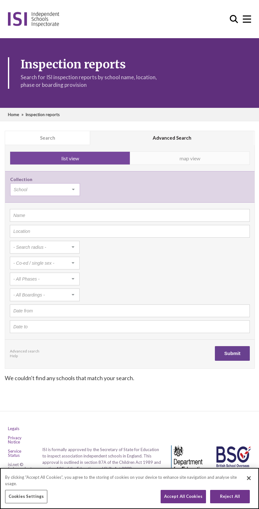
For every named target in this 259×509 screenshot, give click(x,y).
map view (190, 158)
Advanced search (24, 351)
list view (70, 158)
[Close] (249, 479)
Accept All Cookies (183, 496)
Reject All (230, 496)
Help (14, 355)
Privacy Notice (15, 440)
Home (13, 114)
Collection (21, 179)
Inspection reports (42, 114)
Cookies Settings (26, 496)
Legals (13, 429)
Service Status (14, 453)
